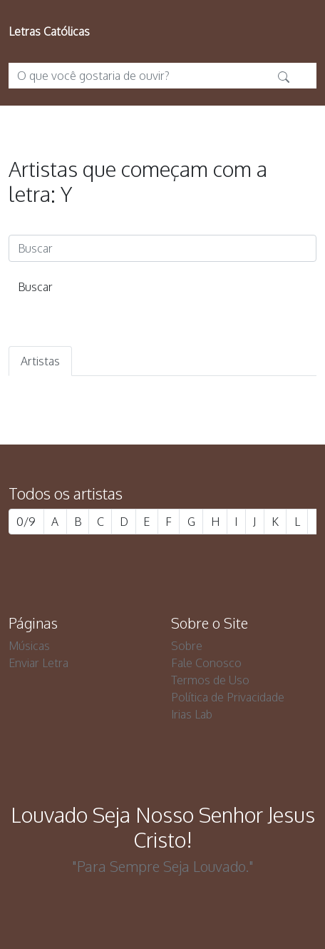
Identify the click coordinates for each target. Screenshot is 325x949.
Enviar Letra (38, 663)
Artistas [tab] (40, 361)
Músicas (29, 646)
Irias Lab (191, 714)
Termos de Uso (210, 680)
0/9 (26, 521)
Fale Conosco (206, 663)
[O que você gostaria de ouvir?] (139, 75)
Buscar (35, 287)
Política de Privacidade (227, 697)
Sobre (186, 646)
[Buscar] (162, 248)
